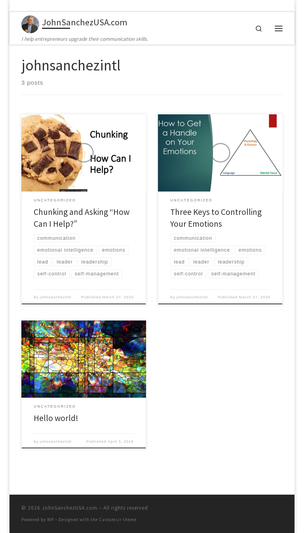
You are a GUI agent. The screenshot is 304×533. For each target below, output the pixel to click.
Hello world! (56, 418)
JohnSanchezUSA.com (69, 508)
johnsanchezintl (56, 297)
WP (50, 519)
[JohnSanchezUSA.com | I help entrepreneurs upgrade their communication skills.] (30, 23)
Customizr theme (118, 519)
